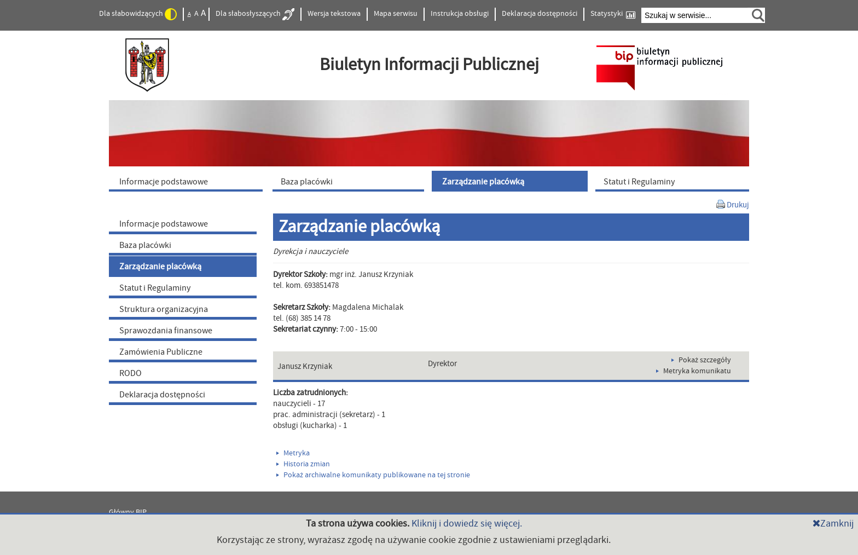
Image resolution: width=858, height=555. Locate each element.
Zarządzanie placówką (160, 266)
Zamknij (833, 523)
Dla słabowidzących (138, 14)
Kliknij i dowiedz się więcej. (466, 523)
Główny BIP (128, 512)
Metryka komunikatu (693, 371)
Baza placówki (145, 245)
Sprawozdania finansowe (165, 330)
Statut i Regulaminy (154, 287)
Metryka (293, 453)
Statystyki (612, 14)
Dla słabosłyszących (255, 14)
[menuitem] (188, 181)
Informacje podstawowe (163, 223)
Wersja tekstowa (334, 14)
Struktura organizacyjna (163, 309)
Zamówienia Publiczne (160, 351)
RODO (130, 373)
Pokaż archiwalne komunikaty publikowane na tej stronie (373, 475)
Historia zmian (303, 464)
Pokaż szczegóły (701, 360)
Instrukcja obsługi (460, 14)
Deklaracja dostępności (539, 14)
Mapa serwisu (396, 14)
